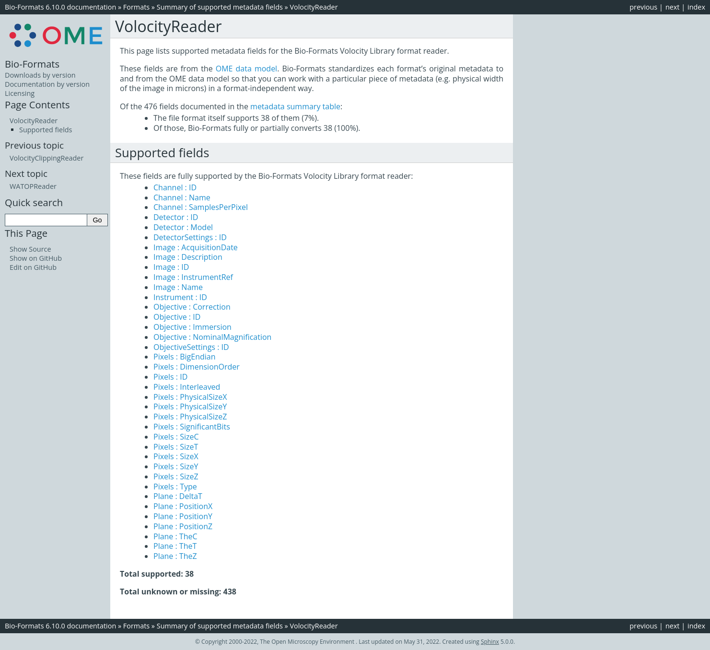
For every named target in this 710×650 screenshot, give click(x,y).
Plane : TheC (175, 536)
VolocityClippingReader (46, 157)
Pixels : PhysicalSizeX (190, 397)
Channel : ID (175, 187)
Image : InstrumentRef (193, 277)
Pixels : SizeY (175, 466)
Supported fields (45, 129)
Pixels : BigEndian (184, 356)
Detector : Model (183, 227)
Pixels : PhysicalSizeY (190, 406)
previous (643, 7)
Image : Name (178, 287)
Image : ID (171, 267)
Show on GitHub (36, 258)
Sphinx (490, 642)
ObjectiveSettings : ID (191, 347)
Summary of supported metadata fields (220, 7)
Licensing (20, 93)
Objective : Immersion (192, 327)
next (672, 7)
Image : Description (187, 257)
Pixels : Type (175, 486)
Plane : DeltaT (177, 496)
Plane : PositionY (182, 516)
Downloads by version (40, 75)
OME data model (246, 68)
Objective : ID (176, 317)
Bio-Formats (32, 63)
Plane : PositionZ (182, 526)
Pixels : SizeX (175, 456)
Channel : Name (181, 197)
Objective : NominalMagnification (212, 337)
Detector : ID (175, 217)
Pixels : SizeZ (175, 476)
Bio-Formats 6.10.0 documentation (60, 7)
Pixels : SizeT (175, 446)
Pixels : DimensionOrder (196, 366)
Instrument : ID (180, 297)
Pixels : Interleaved (186, 387)
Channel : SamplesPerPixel (200, 207)
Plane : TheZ (175, 556)
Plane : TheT (175, 546)
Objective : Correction (192, 307)
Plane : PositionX (182, 506)
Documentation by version (47, 84)
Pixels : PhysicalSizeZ (190, 416)
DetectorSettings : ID (190, 237)
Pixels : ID (170, 376)
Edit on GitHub (33, 267)
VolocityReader (314, 7)
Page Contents (37, 104)
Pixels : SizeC (176, 436)
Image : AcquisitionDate (195, 247)
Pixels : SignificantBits (191, 426)
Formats (136, 7)
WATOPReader (33, 186)
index (696, 7)
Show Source (30, 249)
